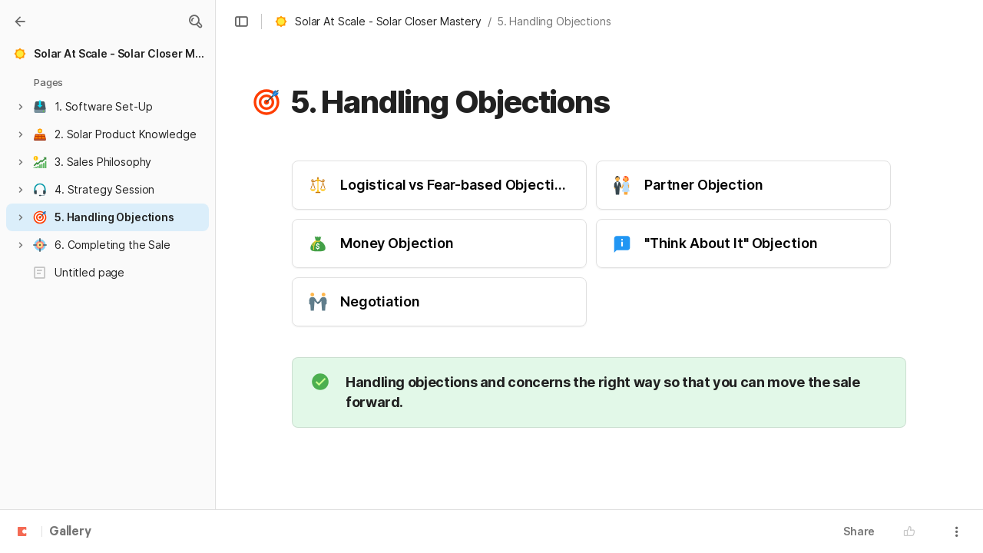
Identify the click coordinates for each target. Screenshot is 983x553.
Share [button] (859, 531)
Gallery (70, 532)
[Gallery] (20, 21)
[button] (195, 21)
